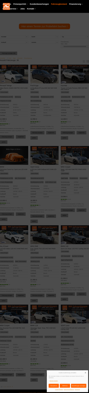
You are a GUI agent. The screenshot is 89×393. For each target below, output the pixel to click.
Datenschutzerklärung (69, 389)
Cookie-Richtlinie (59, 389)
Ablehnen (65, 385)
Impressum (77, 389)
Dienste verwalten (53, 381)
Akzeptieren (53, 385)
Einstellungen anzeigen (78, 385)
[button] (85, 373)
